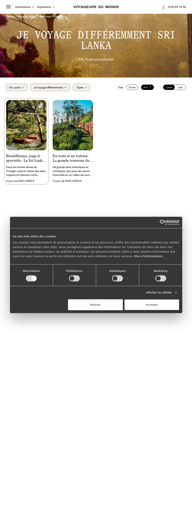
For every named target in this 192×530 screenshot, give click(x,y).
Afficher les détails (159, 292)
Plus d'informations (148, 256)
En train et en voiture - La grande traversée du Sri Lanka (71, 159)
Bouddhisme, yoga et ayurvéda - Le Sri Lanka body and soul (25, 159)
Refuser (95, 304)
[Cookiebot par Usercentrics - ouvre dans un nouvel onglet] (162, 222)
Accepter (152, 304)
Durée (132, 87)
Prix (147, 87)
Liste (180, 87)
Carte (169, 87)
